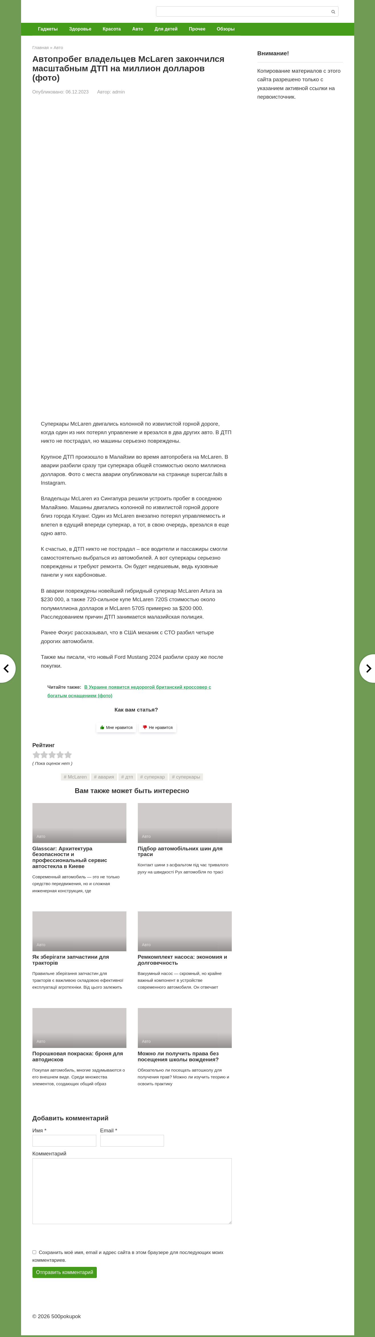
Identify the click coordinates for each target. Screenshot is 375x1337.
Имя (39, 1130)
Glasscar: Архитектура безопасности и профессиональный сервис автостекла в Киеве (69, 857)
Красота (112, 29)
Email (108, 1130)
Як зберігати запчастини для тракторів (70, 960)
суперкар (154, 777)
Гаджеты (48, 29)
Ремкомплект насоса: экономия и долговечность (182, 960)
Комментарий (49, 1154)
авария (106, 777)
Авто (137, 29)
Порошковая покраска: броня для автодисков (77, 1056)
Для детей (166, 29)
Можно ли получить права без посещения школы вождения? (178, 1056)
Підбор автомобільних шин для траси (180, 852)
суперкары (188, 777)
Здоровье (80, 29)
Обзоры (226, 29)
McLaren (77, 777)
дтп (129, 777)
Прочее (197, 29)
